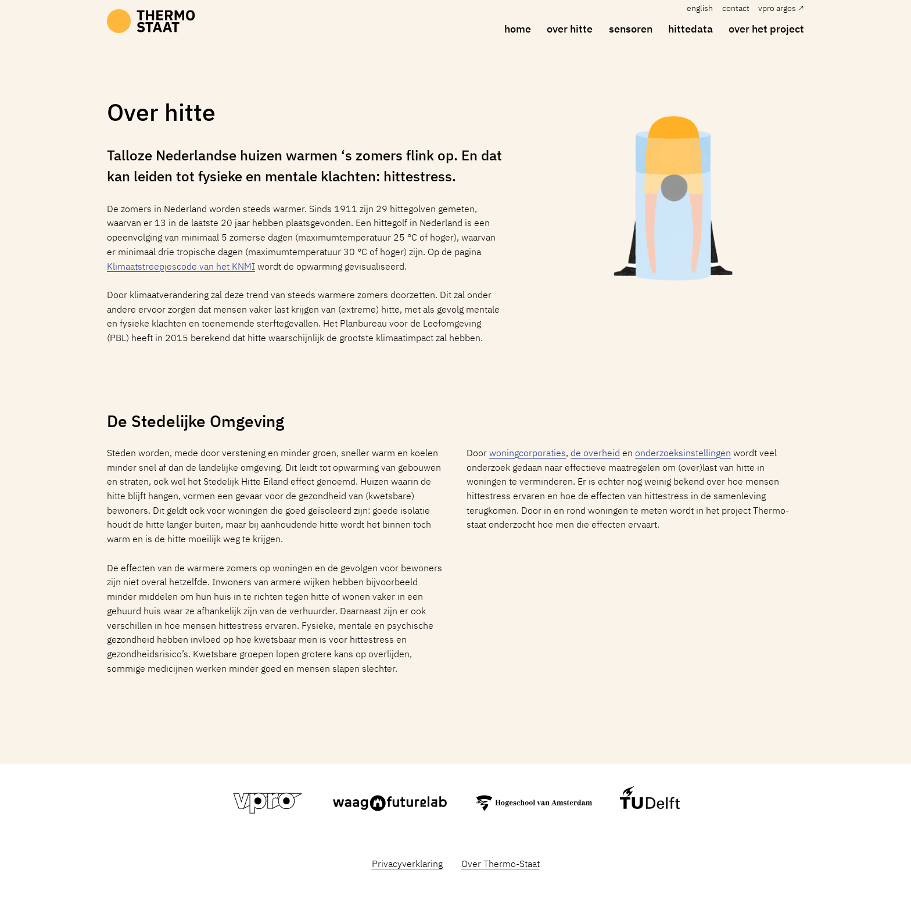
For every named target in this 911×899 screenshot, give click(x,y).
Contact (735, 8)
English (700, 8)
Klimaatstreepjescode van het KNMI (181, 266)
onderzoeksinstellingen (683, 452)
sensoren (630, 28)
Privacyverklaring (407, 863)
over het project (766, 28)
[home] (151, 22)
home (517, 28)
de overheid (595, 452)
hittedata (690, 28)
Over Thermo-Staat (500, 863)
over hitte (570, 28)
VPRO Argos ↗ (781, 8)
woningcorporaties (527, 452)
